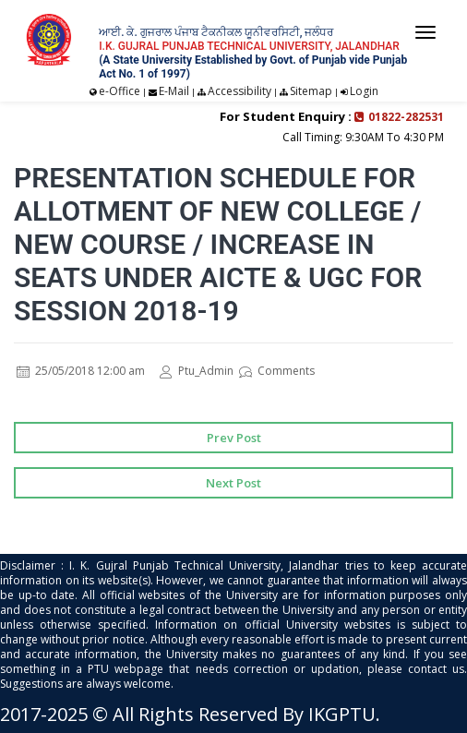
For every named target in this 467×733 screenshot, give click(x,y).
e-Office (119, 91)
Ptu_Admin (197, 371)
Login (364, 91)
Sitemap (311, 91)
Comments (277, 371)
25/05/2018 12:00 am (81, 371)
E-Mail (174, 91)
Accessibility (239, 91)
